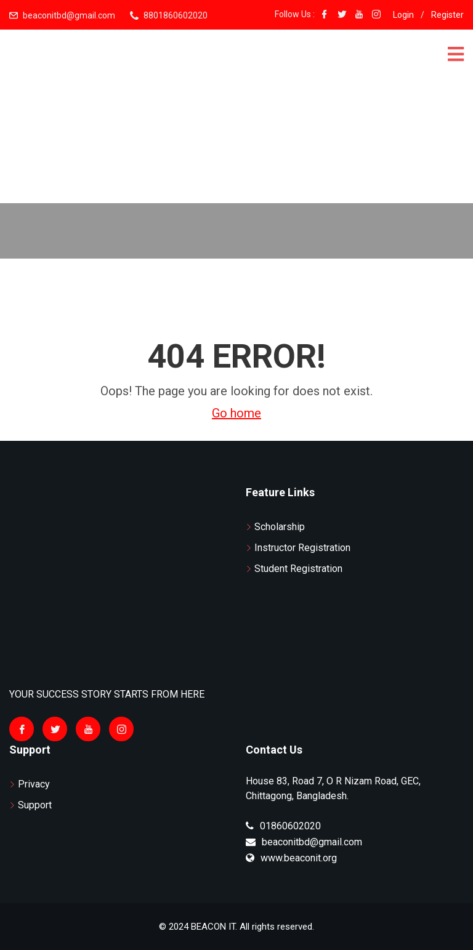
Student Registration (298, 568)
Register (447, 15)
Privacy (34, 784)
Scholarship (279, 527)
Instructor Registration (302, 547)
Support (35, 805)
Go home (236, 413)
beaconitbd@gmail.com (69, 15)
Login (403, 15)
